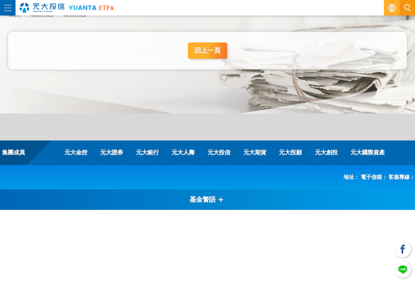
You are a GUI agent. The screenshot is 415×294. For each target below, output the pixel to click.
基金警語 (207, 199)
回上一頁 (207, 50)
